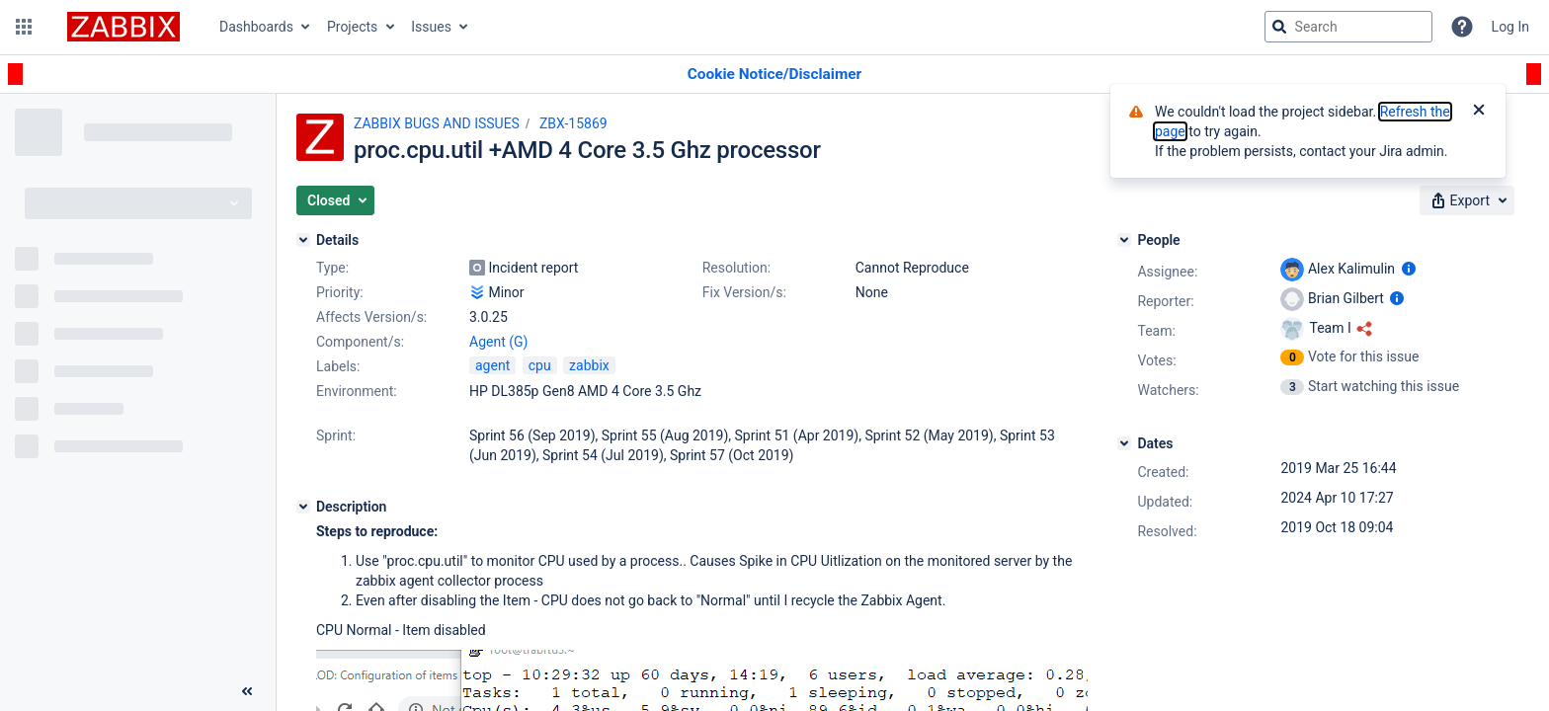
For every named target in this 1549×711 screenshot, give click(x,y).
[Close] (1479, 111)
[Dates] (1124, 443)
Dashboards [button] (256, 27)
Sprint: (336, 435)
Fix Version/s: (744, 292)
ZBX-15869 (573, 123)
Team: (1156, 331)
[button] (24, 26)
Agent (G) (498, 342)
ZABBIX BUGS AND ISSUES (437, 123)
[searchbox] (1348, 26)
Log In (1510, 27)
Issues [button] (431, 27)
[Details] (303, 240)
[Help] (1462, 26)
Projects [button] (352, 27)
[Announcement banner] (774, 74)
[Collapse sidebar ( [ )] (247, 691)
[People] (1124, 240)
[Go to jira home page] (123, 26)
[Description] (303, 507)
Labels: (338, 366)
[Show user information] (1409, 268)
